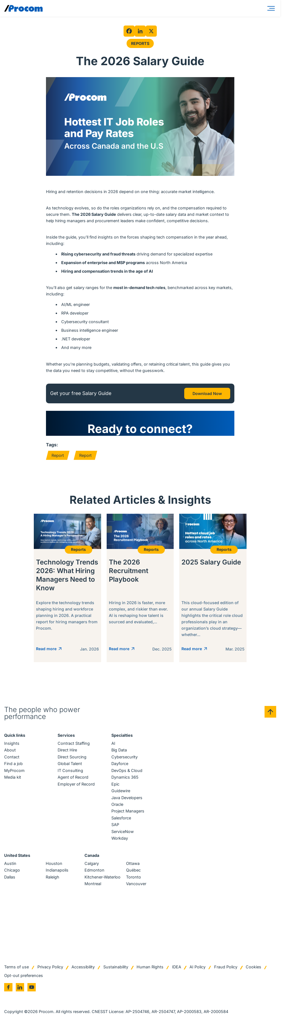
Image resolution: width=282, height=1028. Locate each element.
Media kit (12, 777)
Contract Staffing (74, 743)
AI (113, 743)
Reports (140, 43)
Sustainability (115, 967)
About (10, 750)
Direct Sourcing (72, 757)
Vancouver (136, 884)
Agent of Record (73, 777)
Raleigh (52, 877)
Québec (133, 870)
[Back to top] (270, 712)
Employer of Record (76, 784)
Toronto (133, 877)
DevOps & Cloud (126, 771)
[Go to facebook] (8, 988)
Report (58, 455)
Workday (119, 839)
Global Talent (70, 764)
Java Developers (126, 798)
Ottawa (133, 864)
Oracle (117, 804)
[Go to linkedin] (20, 988)
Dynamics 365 (125, 777)
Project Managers (127, 811)
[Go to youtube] (31, 988)
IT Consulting (70, 771)
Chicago (12, 870)
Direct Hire (67, 750)
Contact (11, 757)
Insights (11, 743)
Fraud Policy (225, 967)
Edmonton (94, 870)
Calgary (91, 864)
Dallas (9, 877)
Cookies (253, 967)
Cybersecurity (124, 757)
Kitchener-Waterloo (102, 877)
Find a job (13, 764)
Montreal (92, 884)
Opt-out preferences (23, 976)
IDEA (176, 967)
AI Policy (197, 967)
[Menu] (272, 8)
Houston (54, 864)
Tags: (52, 444)
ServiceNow (122, 832)
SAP (115, 825)
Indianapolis (57, 870)
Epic (115, 784)
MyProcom (14, 771)
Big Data (119, 750)
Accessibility (83, 967)
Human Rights (150, 967)
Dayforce (119, 764)
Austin (10, 864)
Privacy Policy (50, 967)
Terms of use (16, 967)
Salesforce (121, 818)
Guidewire (120, 791)
